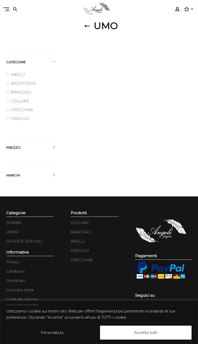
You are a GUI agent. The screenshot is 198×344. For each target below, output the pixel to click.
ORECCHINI (82, 260)
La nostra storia (20, 290)
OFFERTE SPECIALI (24, 241)
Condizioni (15, 271)
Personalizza (52, 332)
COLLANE (80, 222)
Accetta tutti (145, 332)
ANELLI (78, 241)
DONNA (13, 222)
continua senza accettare (22, 304)
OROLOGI (80, 250)
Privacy (12, 262)
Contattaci (15, 280)
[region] (99, 322)
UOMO (12, 232)
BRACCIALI (81, 232)
